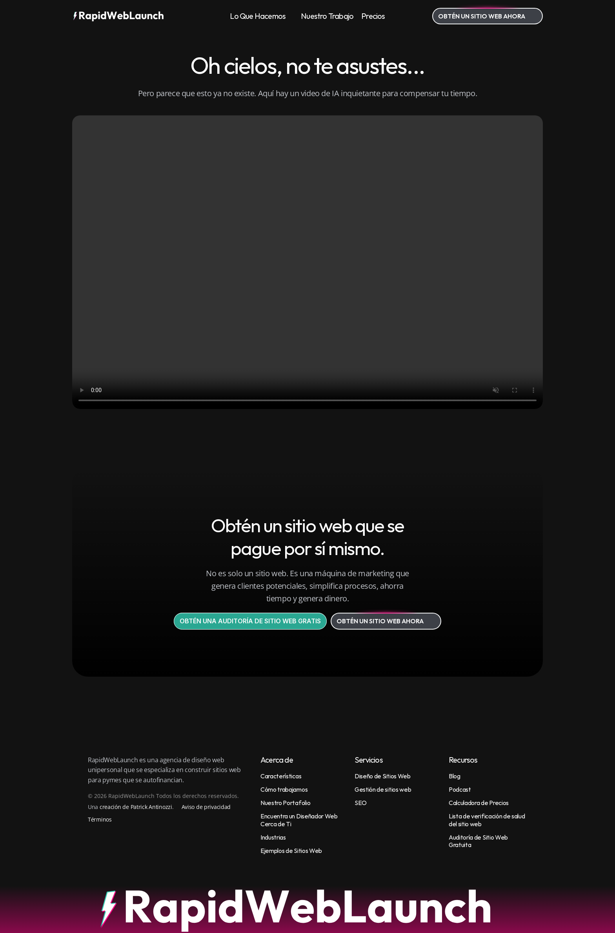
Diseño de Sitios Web (383, 776)
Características (280, 776)
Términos (100, 819)
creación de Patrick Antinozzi (136, 807)
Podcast (460, 789)
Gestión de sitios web (383, 789)
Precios (373, 16)
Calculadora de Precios (479, 803)
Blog (454, 776)
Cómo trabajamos (284, 789)
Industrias (273, 837)
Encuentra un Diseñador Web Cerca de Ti (299, 819)
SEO (361, 803)
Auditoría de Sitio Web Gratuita (479, 841)
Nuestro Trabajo (327, 16)
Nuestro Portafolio (285, 803)
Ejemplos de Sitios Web (291, 850)
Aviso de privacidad (206, 807)
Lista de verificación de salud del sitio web (487, 819)
